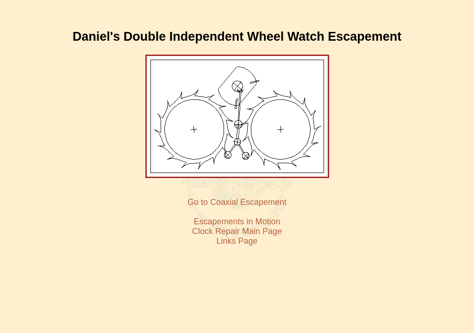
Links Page (236, 241)
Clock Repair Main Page (237, 231)
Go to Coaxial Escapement (237, 202)
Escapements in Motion (236, 221)
